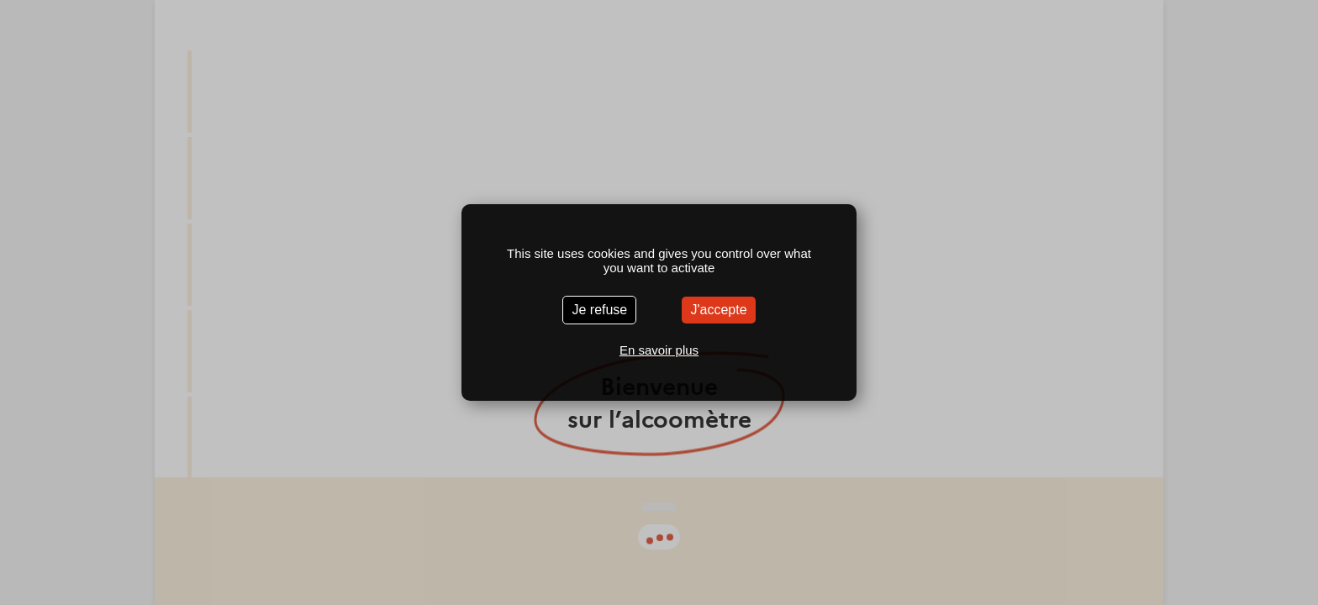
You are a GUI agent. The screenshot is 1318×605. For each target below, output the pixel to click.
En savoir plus (659, 350)
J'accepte (718, 309)
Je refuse (599, 309)
